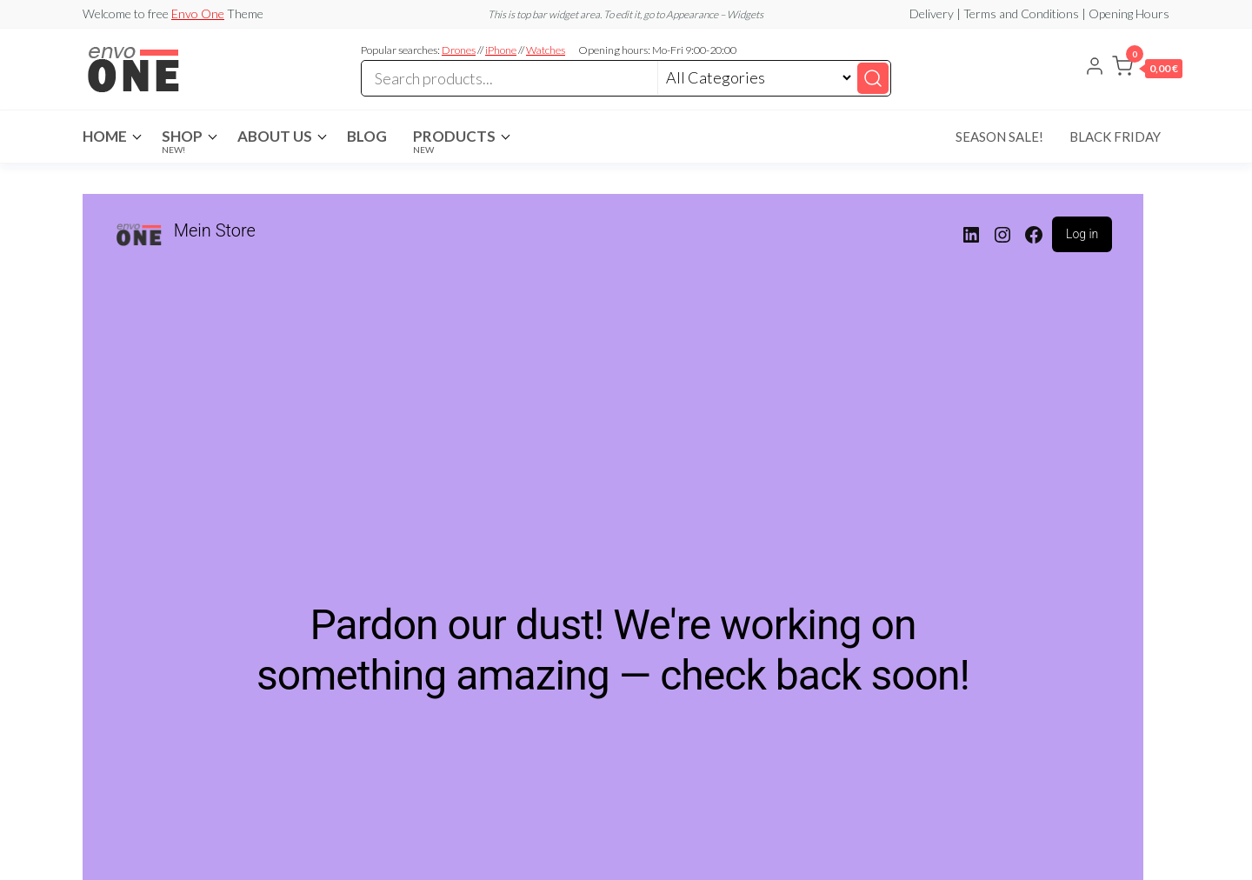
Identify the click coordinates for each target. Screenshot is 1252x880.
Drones (459, 50)
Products (454, 141)
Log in (1082, 234)
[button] (1147, 69)
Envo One (197, 13)
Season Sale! (999, 136)
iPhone (500, 50)
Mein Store (215, 230)
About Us (274, 136)
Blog (367, 136)
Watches (545, 50)
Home (105, 136)
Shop (182, 141)
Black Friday (1115, 136)
